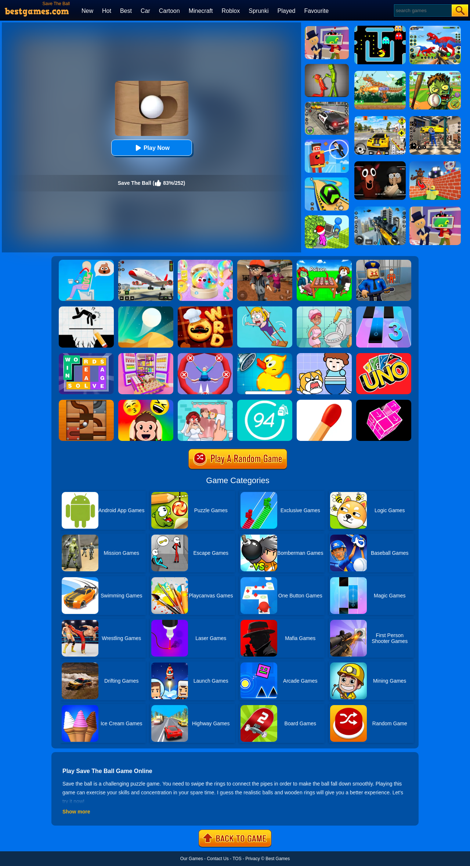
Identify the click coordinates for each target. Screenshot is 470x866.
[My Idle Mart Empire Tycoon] (327, 217)
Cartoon (169, 11)
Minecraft (201, 11)
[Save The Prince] (324, 355)
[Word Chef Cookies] (205, 309)
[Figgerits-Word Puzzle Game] (86, 355)
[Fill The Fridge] (145, 355)
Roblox (230, 11)
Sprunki (258, 11)
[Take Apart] (383, 402)
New (87, 11)
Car (145, 11)
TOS (236, 858)
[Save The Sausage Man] (205, 355)
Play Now (151, 147)
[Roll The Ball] (86, 402)
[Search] (422, 10)
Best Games (277, 858)
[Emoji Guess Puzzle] (145, 402)
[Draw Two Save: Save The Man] (86, 309)
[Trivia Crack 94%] (264, 402)
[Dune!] (145, 309)
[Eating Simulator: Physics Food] (86, 262)
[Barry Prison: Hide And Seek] (383, 262)
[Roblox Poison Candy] (324, 262)
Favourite (316, 11)
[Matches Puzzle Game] (324, 402)
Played (287, 11)
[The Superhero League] (327, 142)
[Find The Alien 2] (327, 28)
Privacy (252, 858)
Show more (76, 812)
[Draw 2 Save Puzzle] (324, 309)
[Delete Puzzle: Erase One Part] (205, 402)
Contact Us (217, 858)
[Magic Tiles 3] (383, 309)
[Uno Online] (383, 355)
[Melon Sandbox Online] (327, 66)
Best (126, 11)
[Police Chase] (327, 104)
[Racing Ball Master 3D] (327, 180)
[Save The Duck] (264, 355)
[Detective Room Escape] (264, 262)
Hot (106, 11)
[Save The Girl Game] (264, 309)
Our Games (191, 858)
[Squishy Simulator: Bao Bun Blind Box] (205, 262)
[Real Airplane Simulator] (145, 262)
